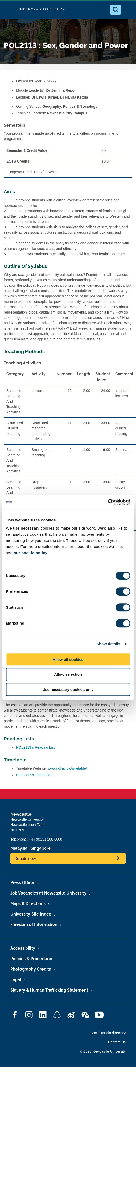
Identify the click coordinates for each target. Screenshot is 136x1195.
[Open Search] (115, 10)
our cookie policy (30, 553)
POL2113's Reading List (35, 747)
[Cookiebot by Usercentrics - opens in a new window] (107, 502)
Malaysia (18, 848)
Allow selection (68, 674)
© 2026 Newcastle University (103, 1051)
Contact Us (117, 1042)
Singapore (40, 848)
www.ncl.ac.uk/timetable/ (67, 768)
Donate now (25, 858)
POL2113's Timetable (33, 775)
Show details (108, 644)
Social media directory (108, 1033)
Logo (8, 10)
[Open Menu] (128, 10)
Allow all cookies (68, 659)
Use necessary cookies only (67, 689)
